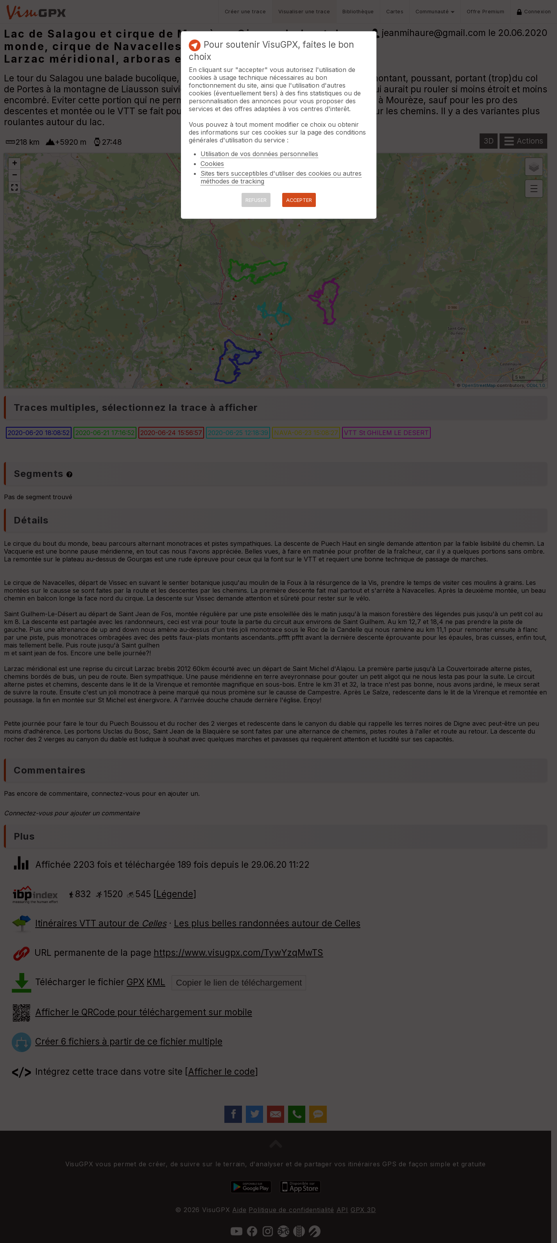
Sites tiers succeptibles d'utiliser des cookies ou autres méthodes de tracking (281, 177)
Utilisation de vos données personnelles (259, 154)
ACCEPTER (299, 200)
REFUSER (256, 200)
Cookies (212, 163)
